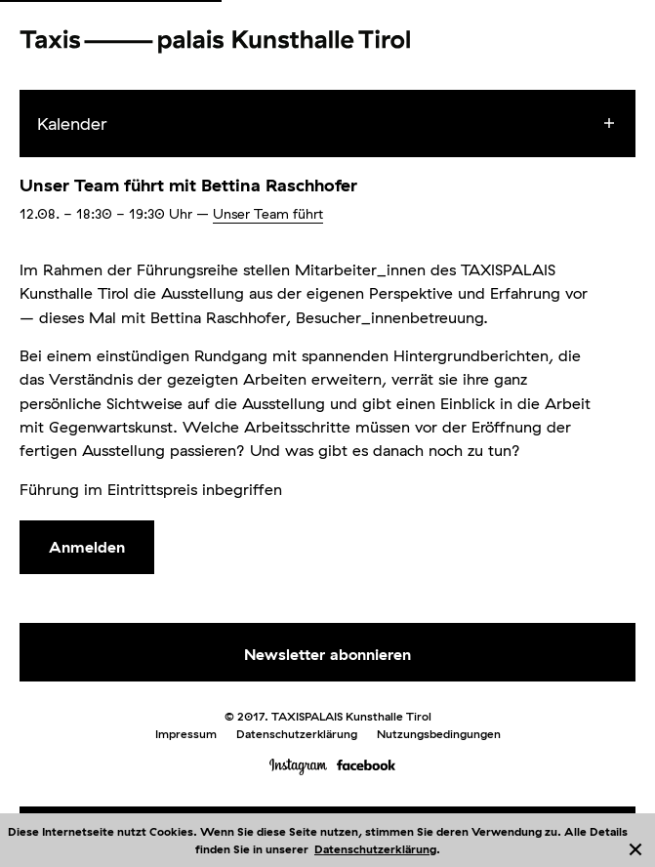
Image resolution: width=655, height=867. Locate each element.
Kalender (72, 123)
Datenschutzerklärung (375, 849)
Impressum (186, 733)
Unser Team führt (268, 214)
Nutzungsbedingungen (439, 733)
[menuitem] (345, 124)
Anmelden (87, 547)
